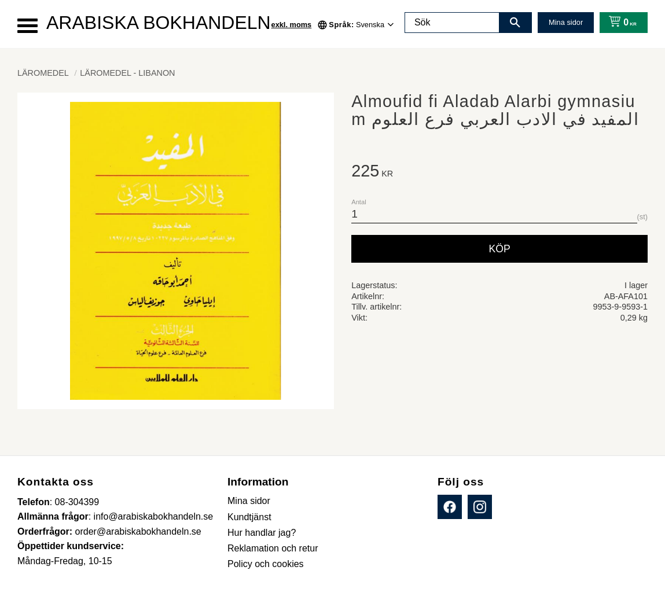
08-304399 (77, 502)
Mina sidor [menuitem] (248, 501)
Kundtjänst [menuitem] (249, 517)
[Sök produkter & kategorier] (452, 22)
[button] (27, 26)
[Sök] (515, 22)
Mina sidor (566, 22)
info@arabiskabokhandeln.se (154, 516)
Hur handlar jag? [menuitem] (261, 533)
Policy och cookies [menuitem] (265, 564)
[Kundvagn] (620, 22)
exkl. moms (291, 24)
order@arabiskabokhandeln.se (138, 531)
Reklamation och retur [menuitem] (272, 548)
